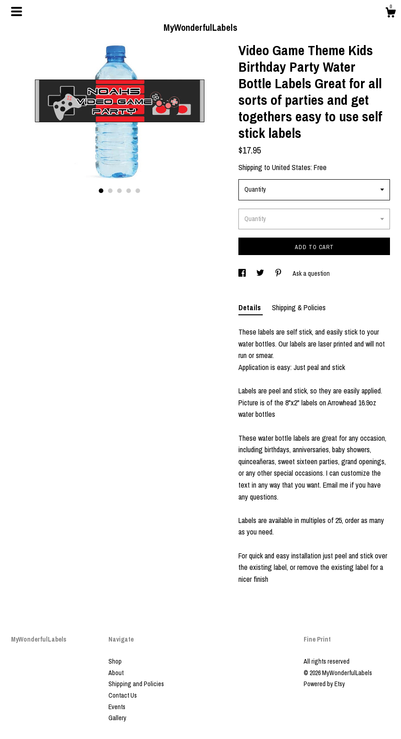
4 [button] (128, 190)
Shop (115, 661)
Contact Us (122, 695)
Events (116, 707)
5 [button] (138, 190)
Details (250, 307)
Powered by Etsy (324, 684)
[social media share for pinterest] (279, 273)
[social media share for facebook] (242, 273)
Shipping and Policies (136, 684)
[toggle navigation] (16, 11)
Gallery (117, 718)
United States (291, 167)
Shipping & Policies (299, 307)
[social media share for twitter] (260, 273)
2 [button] (110, 190)
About (116, 673)
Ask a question (311, 273)
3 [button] (119, 190)
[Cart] (390, 14)
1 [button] (101, 190)
